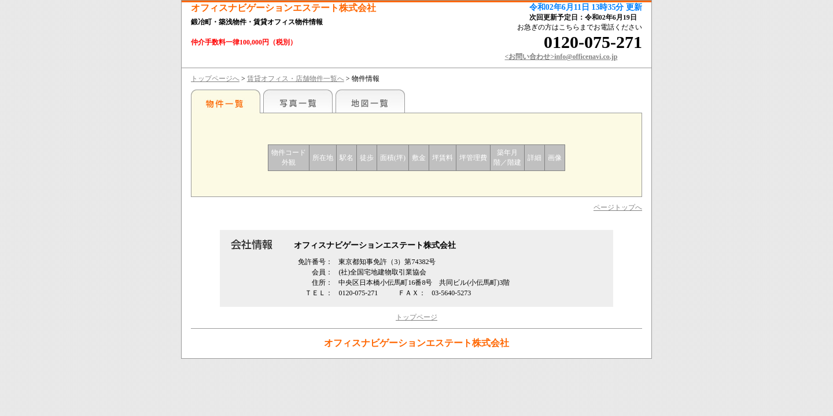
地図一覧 (370, 101)
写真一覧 (298, 101)
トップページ (416, 317)
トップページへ (215, 79)
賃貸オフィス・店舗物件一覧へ (295, 79)
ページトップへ (618, 207)
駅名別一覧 (225, 101)
